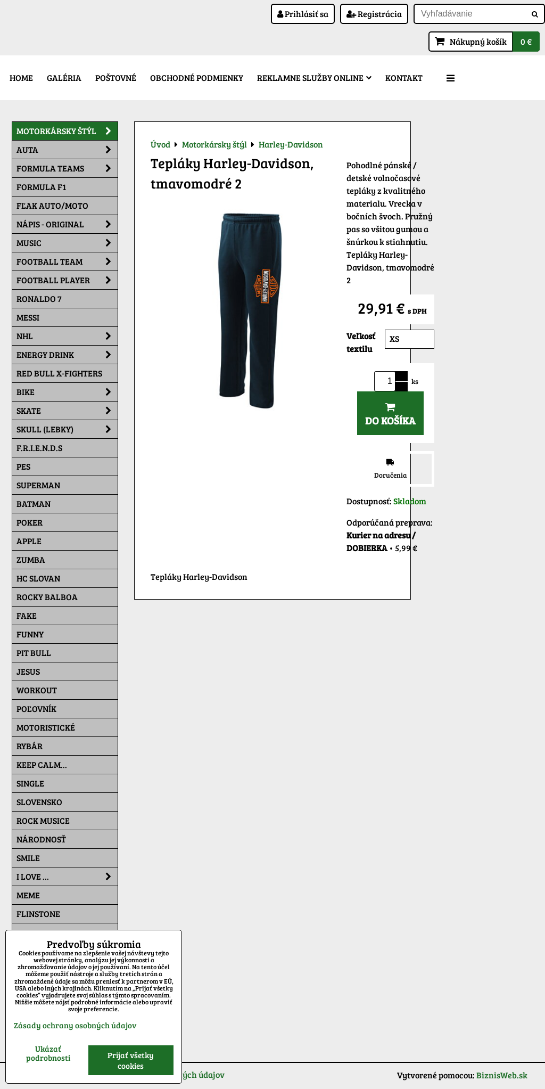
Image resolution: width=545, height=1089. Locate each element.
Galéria (64, 77)
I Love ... (67, 876)
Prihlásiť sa (302, 13)
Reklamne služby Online (314, 77)
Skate (67, 411)
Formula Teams (67, 168)
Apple (29, 540)
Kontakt (404, 77)
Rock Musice (43, 820)
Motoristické (45, 727)
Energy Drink (67, 355)
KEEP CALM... (41, 764)
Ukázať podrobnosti (48, 1053)
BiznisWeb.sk (501, 1074)
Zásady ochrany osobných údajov (75, 1025)
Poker (29, 522)
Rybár (29, 745)
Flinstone (38, 913)
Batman (33, 503)
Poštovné (115, 77)
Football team (67, 261)
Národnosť (41, 839)
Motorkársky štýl (67, 131)
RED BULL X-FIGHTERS (59, 373)
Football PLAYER (67, 280)
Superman (38, 484)
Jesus (28, 671)
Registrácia (374, 13)
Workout (36, 689)
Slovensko (39, 801)
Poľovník (36, 708)
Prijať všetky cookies (131, 1060)
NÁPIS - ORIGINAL (67, 224)
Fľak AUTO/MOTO (52, 205)
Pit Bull (33, 652)
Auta (67, 150)
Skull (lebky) (67, 429)
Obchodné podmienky (196, 77)
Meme (28, 894)
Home (21, 77)
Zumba (30, 559)
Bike (67, 392)
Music (67, 243)
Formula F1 (41, 186)
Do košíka (390, 414)
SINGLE (30, 783)
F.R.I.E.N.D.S (39, 447)
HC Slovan (38, 578)
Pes (23, 466)
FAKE (26, 615)
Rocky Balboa (47, 596)
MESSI (27, 317)
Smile (28, 857)
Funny (30, 634)
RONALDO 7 (39, 298)
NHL (67, 336)
